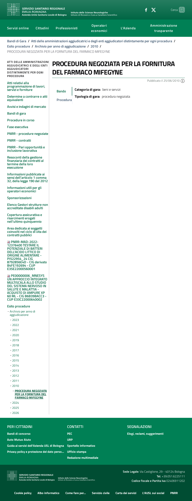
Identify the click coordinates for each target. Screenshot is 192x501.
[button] (182, 80)
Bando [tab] (61, 91)
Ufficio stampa (76, 451)
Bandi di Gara (16, 41)
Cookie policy (23, 493)
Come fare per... (75, 493)
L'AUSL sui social (153, 493)
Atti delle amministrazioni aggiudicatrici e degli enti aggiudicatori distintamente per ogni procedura (101, 41)
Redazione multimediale (82, 457)
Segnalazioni (139, 426)
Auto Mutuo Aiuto (19, 439)
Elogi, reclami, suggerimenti (145, 433)
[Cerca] (180, 9)
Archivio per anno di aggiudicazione (60, 46)
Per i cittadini (19, 426)
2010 (94, 46)
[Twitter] (147, 9)
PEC (69, 433)
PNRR (174, 493)
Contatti (75, 426)
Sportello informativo (81, 445)
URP (70, 439)
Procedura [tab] (64, 99)
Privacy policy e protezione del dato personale (36, 451)
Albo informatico (48, 493)
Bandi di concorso (19, 433)
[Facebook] (139, 9)
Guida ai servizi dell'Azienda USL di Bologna (35, 445)
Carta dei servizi (126, 493)
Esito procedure (18, 46)
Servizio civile (101, 493)
